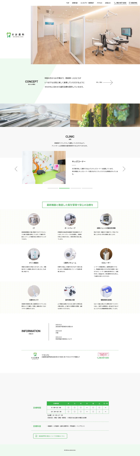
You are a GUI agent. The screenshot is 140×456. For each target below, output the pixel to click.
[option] (85, 35)
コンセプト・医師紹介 (87, 3)
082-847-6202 (121, 3)
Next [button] (124, 169)
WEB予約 (134, 3)
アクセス (99, 3)
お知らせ (108, 3)
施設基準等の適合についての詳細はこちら (52, 436)
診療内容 (75, 3)
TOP (67, 3)
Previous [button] (16, 169)
